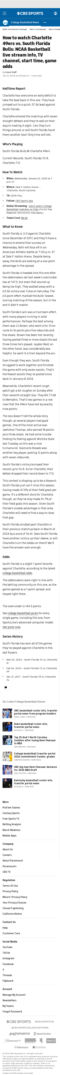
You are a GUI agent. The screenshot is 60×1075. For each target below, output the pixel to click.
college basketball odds (17, 573)
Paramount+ (10, 866)
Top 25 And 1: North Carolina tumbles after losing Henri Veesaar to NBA (35, 740)
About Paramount (13, 860)
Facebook (8, 964)
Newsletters (9, 1000)
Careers (7, 855)
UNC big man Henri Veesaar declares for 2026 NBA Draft (35, 768)
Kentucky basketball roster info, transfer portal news (33, 782)
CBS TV (7, 872)
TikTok (6, 952)
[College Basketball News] (25, 22)
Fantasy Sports (11, 813)
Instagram (8, 958)
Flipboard (8, 980)
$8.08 (24, 218)
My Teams (8, 1006)
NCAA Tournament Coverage (15, 29)
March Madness (11, 830)
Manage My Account (14, 994)
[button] (45, 22)
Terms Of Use (10, 885)
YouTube (7, 947)
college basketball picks (23, 613)
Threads (7, 975)
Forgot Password (12, 1011)
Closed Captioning (13, 908)
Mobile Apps (9, 835)
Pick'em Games (11, 807)
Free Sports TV (11, 818)
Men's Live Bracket (38, 29)
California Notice (12, 913)
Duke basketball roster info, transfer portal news (31, 725)
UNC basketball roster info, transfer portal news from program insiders (35, 712)
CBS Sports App (24, 200)
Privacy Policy (10, 891)
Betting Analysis (12, 824)
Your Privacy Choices (14, 902)
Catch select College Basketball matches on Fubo (29, 207)
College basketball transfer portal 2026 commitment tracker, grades (34, 755)
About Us (8, 849)
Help (5, 927)
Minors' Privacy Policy (15, 897)
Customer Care (11, 933)
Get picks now (11, 627)
